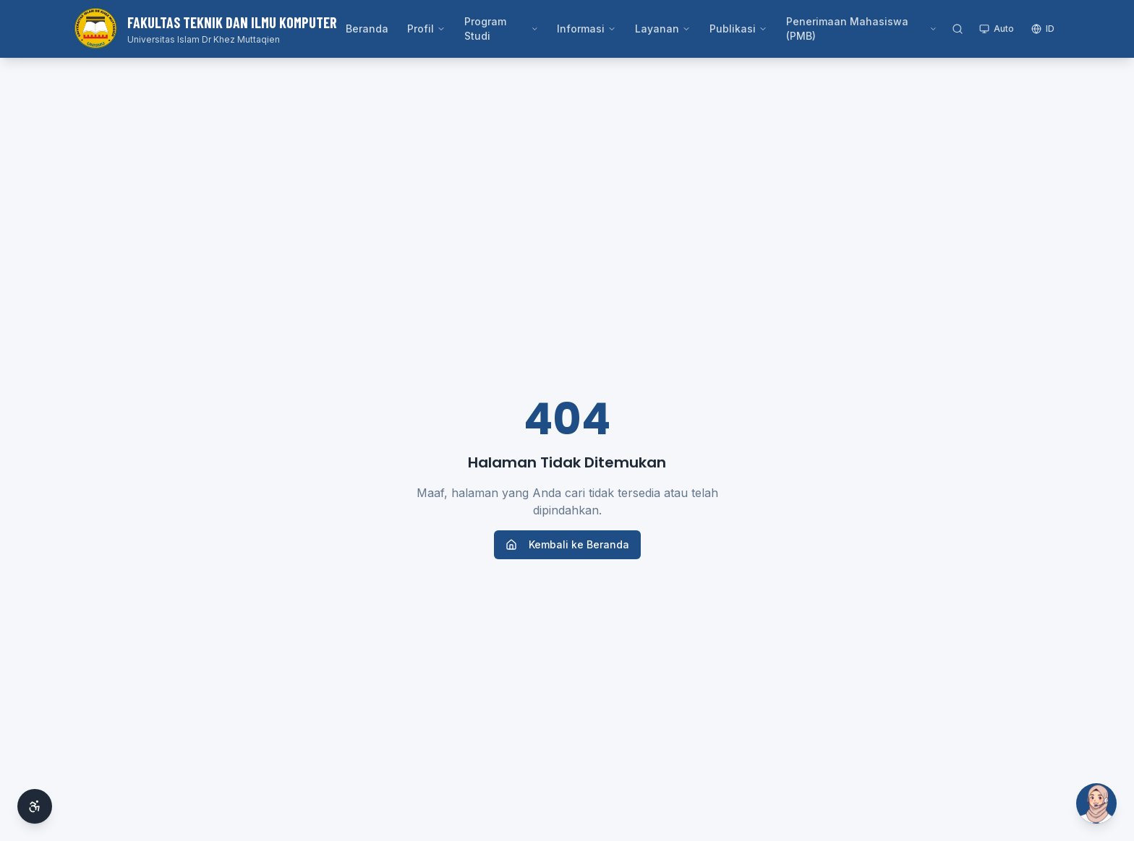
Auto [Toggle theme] (996, 28)
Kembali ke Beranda (567, 544)
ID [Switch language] (1042, 28)
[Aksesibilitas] (34, 806)
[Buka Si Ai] (1096, 803)
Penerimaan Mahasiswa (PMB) (861, 28)
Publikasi (738, 28)
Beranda (367, 28)
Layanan (663, 28)
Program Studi (501, 28)
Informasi (586, 28)
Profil (426, 28)
